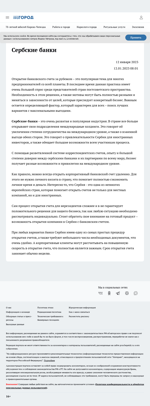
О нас (8, 307)
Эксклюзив (138, 27)
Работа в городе (61, 27)
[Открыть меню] (7, 17)
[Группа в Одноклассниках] (109, 293)
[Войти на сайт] (141, 17)
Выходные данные (15, 324)
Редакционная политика (49, 312)
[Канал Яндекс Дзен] (126, 293)
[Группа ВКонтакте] (100, 293)
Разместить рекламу (79, 316)
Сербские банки (25, 121)
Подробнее (49, 360)
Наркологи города (87, 27)
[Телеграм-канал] (118, 293)
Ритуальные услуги (114, 27)
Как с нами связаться (79, 312)
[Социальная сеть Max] (135, 293)
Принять (135, 37)
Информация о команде (18, 312)
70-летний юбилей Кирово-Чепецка (26, 27)
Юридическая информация (82, 307)
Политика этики (45, 307)
